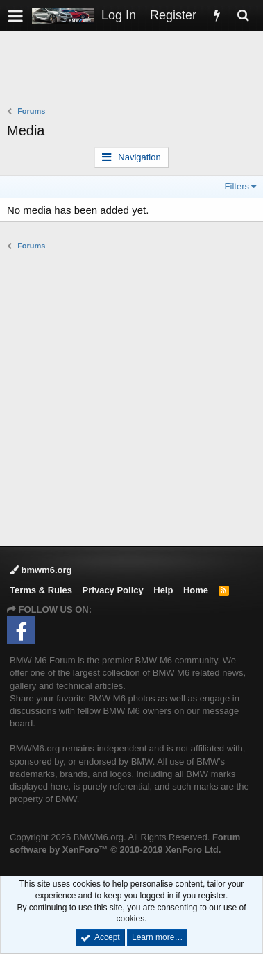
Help (163, 590)
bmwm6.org (41, 570)
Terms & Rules (41, 590)
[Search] (243, 15)
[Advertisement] (135, 70)
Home (195, 590)
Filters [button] (237, 186)
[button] (15, 15)
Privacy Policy (113, 590)
